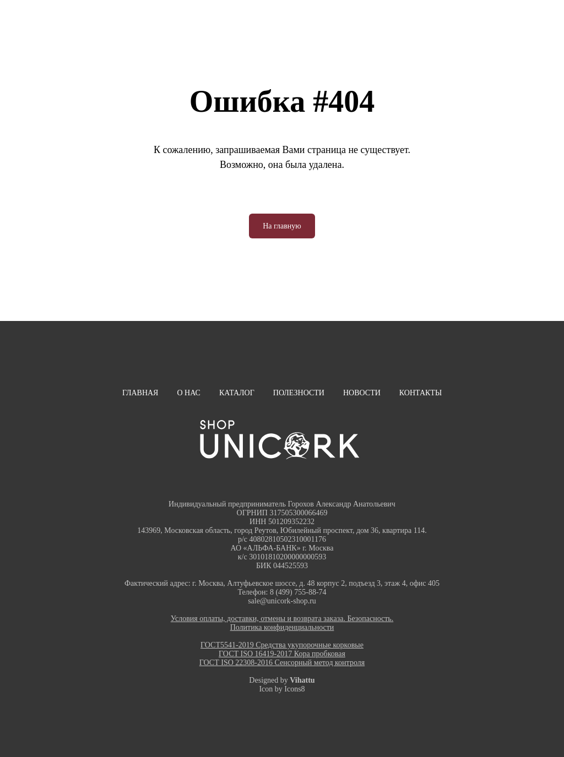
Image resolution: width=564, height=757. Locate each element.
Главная (140, 393)
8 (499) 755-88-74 (298, 592)
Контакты (420, 393)
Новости (362, 393)
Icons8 (294, 689)
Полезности (298, 393)
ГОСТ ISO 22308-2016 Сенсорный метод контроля (282, 662)
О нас (188, 393)
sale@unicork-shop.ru (282, 601)
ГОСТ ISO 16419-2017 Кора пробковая (282, 654)
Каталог (236, 393)
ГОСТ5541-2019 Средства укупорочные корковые (282, 645)
